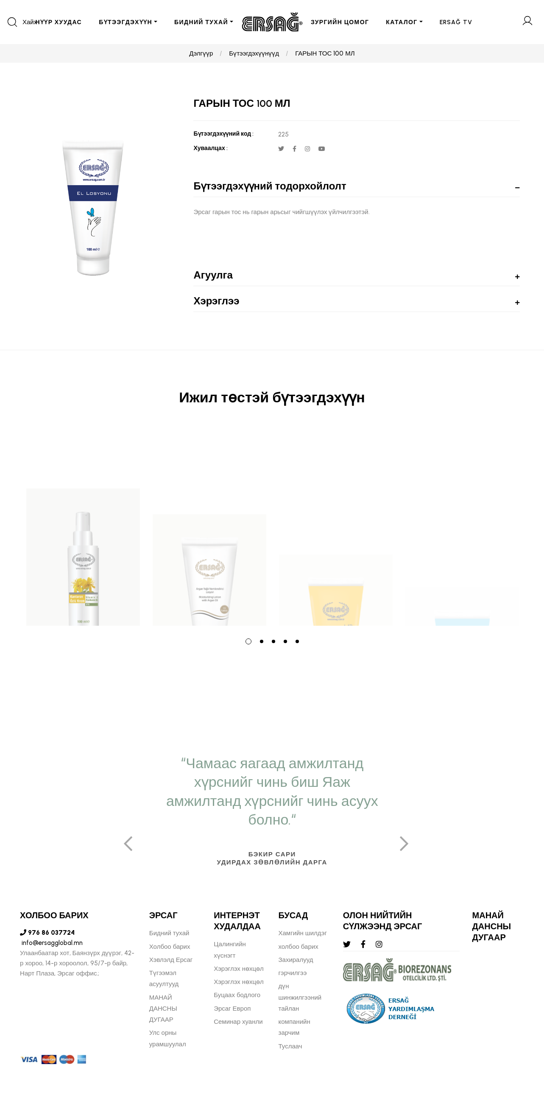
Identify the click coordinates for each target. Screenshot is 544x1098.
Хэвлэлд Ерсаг (171, 960)
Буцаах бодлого (237, 995)
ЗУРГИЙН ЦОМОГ (340, 22)
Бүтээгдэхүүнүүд (254, 53)
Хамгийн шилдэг (303, 933)
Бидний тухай (169, 933)
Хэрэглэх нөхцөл (239, 969)
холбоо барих (298, 946)
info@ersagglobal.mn (51, 943)
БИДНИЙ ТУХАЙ (201, 22)
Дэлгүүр (201, 53)
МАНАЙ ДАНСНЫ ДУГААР (163, 1009)
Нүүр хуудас (58, 22)
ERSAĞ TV (456, 22)
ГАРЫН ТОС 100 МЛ (325, 53)
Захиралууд (296, 960)
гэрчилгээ (293, 973)
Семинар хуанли (238, 1022)
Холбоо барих (169, 946)
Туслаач (290, 1046)
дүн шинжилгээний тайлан (300, 997)
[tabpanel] (83, 527)
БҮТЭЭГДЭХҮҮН (125, 22)
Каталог (401, 22)
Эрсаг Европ (232, 1008)
